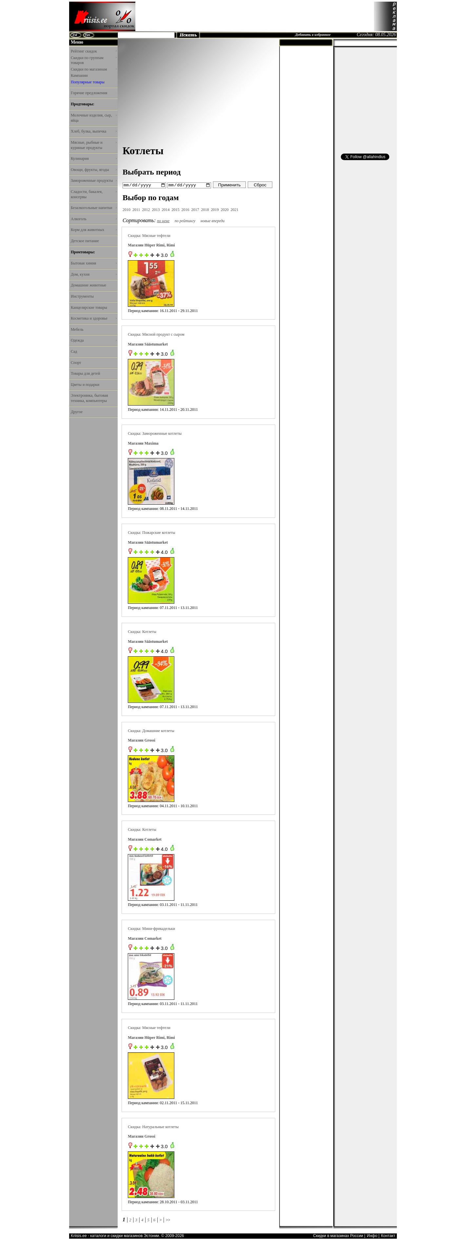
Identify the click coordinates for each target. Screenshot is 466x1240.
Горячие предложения (89, 93)
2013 (156, 209)
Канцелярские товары (89, 307)
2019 (215, 209)
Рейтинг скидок (94, 51)
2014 (166, 209)
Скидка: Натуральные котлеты (153, 1126)
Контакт (388, 1235)
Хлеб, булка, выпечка (94, 131)
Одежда (94, 340)
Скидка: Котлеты (142, 631)
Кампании (79, 75)
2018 (205, 209)
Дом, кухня (94, 274)
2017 (195, 209)
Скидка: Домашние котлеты (151, 730)
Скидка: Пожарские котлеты (151, 532)
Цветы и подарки (85, 384)
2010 (126, 209)
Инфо (372, 1235)
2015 (176, 209)
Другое (77, 412)
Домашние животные (88, 285)
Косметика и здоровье (94, 318)
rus (87, 34)
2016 (185, 209)
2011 (136, 209)
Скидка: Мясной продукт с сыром (156, 334)
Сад (74, 351)
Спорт (76, 362)
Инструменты (82, 296)
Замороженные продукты (94, 180)
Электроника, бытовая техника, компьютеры (89, 398)
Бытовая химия (94, 263)
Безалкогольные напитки (94, 207)
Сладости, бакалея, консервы (94, 194)
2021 (235, 209)
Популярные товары (88, 82)
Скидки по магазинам (94, 69)
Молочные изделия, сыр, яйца (94, 118)
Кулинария (94, 158)
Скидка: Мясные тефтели (149, 235)
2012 (146, 209)
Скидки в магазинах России (338, 1235)
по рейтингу (185, 220)
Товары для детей (85, 373)
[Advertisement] (254, 16)
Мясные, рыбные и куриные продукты (94, 145)
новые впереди (212, 220)
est (75, 34)
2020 (225, 209)
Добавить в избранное (313, 34)
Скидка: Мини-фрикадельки (151, 928)
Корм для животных (94, 229)
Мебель (77, 329)
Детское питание (85, 241)
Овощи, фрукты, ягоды (94, 169)
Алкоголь (94, 219)
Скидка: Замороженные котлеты (155, 433)
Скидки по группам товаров (94, 60)
